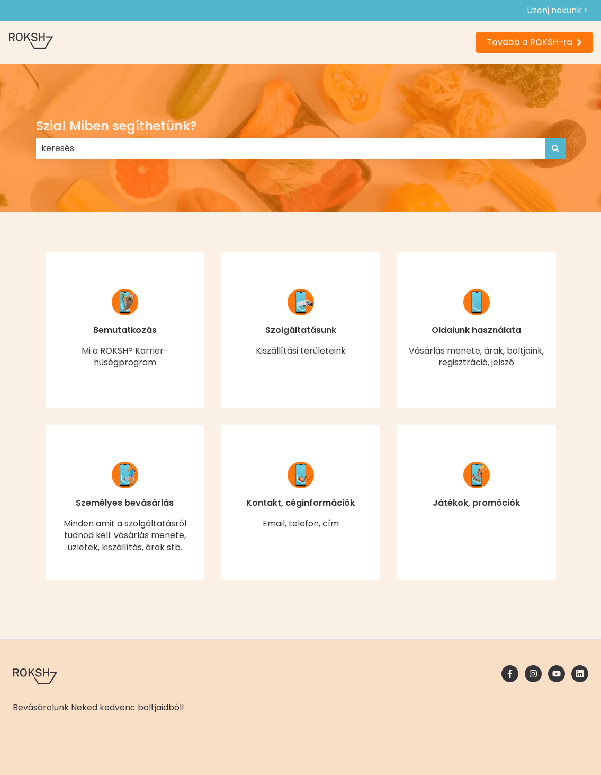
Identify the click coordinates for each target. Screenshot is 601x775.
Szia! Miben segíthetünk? (116, 126)
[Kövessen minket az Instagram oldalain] (533, 673)
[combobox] (290, 148)
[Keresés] (555, 148)
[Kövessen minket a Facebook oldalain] (509, 673)
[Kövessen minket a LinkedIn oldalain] (579, 673)
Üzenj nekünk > (557, 10)
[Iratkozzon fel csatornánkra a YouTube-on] (556, 673)
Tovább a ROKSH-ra (534, 42)
